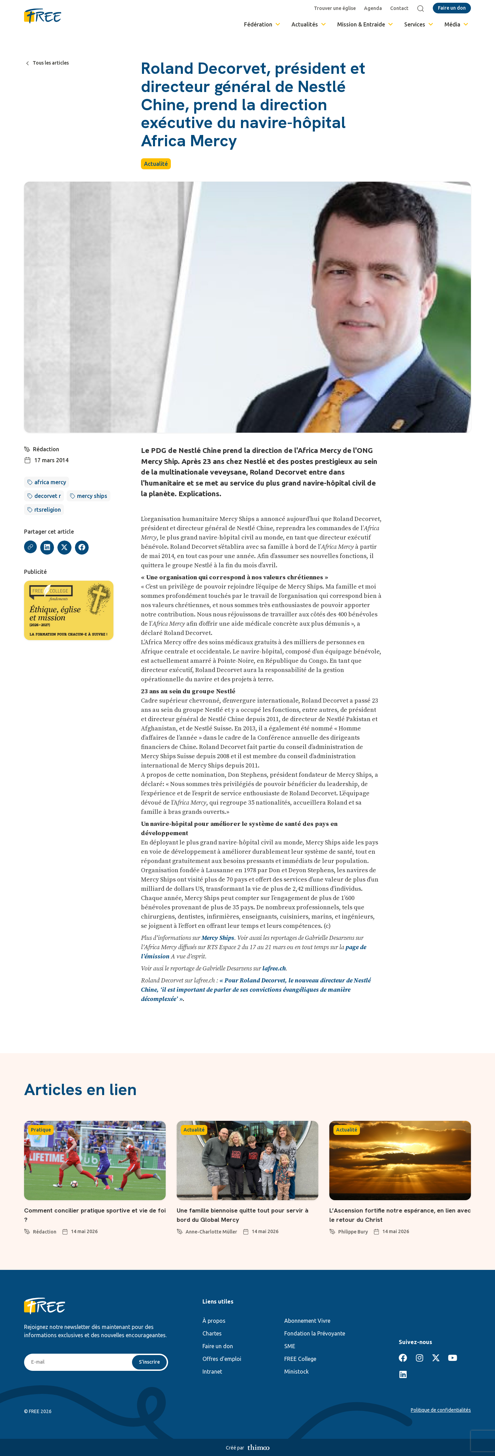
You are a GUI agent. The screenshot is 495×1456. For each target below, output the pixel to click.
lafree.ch (274, 968)
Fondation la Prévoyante (314, 1333)
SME (289, 1346)
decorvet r (47, 496)
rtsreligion (47, 510)
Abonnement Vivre (307, 1321)
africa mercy (50, 482)
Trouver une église (337, 8)
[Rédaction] (27, 448)
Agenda (375, 8)
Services (419, 24)
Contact (401, 8)
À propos (214, 1321)
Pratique (41, 1130)
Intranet (212, 1371)
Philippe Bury (353, 1232)
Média (456, 24)
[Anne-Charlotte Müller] (180, 1230)
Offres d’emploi (221, 1359)
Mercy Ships (217, 938)
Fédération (262, 24)
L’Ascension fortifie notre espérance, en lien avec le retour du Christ (398, 1214)
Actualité (156, 164)
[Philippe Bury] (332, 1230)
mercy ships (92, 496)
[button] (48, 548)
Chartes (212, 1333)
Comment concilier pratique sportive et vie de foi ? (92, 1214)
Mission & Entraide (365, 24)
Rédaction (47, 449)
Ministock (296, 1371)
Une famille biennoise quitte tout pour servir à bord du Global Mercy (242, 1214)
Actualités (309, 24)
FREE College (300, 1359)
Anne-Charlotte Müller (211, 1232)
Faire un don (217, 1346)
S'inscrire (148, 1363)
